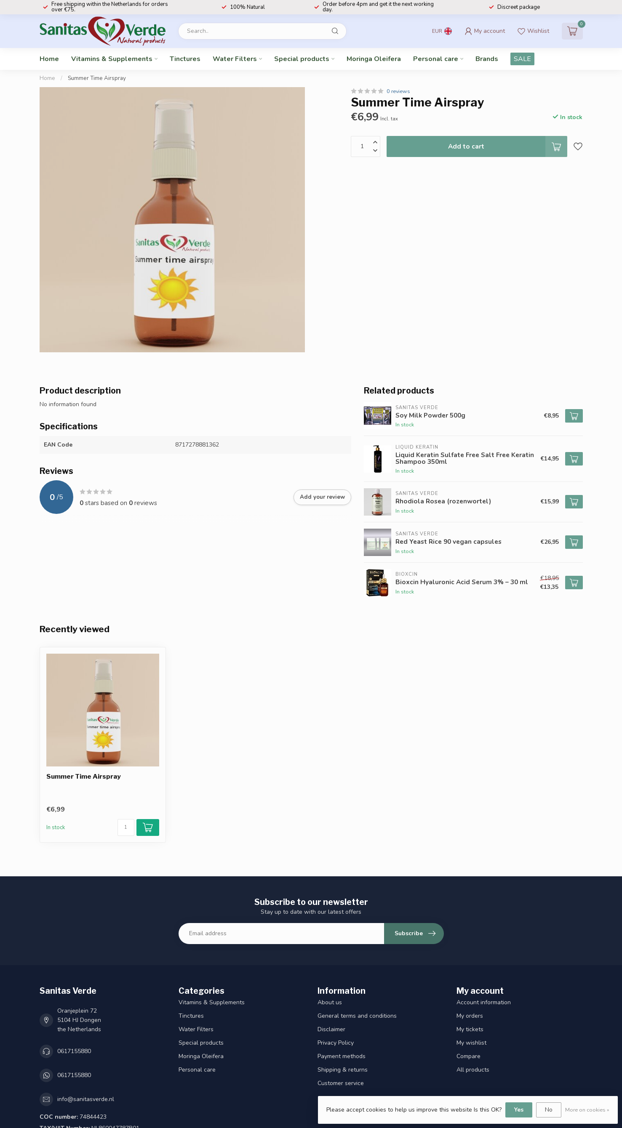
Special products (301, 59)
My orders (469, 1016)
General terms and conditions (357, 1016)
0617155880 (74, 1051)
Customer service (341, 1083)
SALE (522, 59)
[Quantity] (125, 827)
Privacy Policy (336, 1043)
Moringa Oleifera (374, 59)
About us (330, 1002)
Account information (483, 1002)
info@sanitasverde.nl (85, 1099)
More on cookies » (587, 1109)
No (549, 1110)
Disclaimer (331, 1029)
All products (472, 1070)
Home (49, 59)
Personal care (435, 59)
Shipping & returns (343, 1070)
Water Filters (235, 59)
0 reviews (398, 91)
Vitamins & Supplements (111, 59)
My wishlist (471, 1043)
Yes (518, 1110)
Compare (468, 1056)
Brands (486, 59)
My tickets (469, 1029)
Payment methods (342, 1056)
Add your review (322, 497)
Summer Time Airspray (97, 78)
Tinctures (185, 59)
